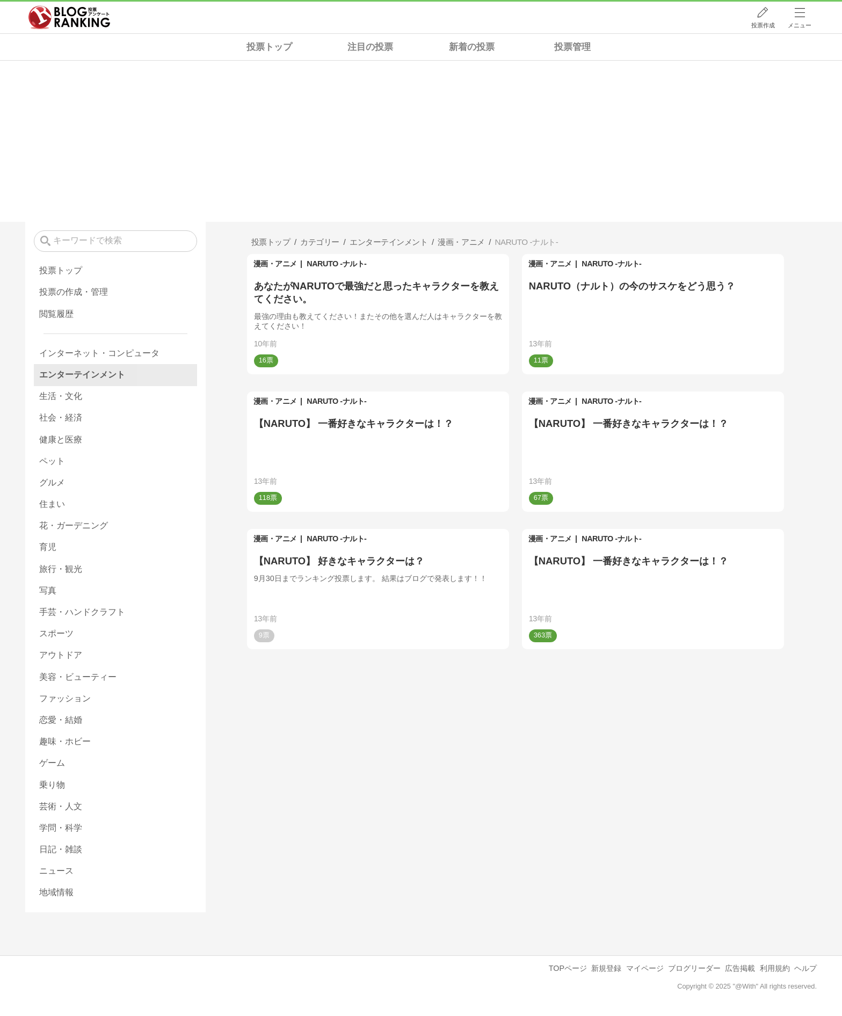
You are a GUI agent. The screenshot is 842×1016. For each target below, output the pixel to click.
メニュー (799, 25)
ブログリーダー (694, 968)
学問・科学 (60, 827)
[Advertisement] (421, 141)
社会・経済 (60, 417)
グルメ (52, 482)
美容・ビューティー (78, 676)
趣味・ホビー (65, 741)
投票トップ (269, 47)
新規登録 (606, 968)
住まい (52, 504)
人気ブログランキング (69, 18)
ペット (52, 461)
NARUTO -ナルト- (336, 263)
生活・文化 (60, 396)
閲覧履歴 (56, 313)
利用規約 (775, 968)
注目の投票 (370, 47)
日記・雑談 (60, 849)
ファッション (65, 698)
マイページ (645, 968)
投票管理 (572, 47)
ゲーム (52, 762)
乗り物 (52, 784)
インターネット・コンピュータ (99, 353)
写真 (47, 590)
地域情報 (56, 892)
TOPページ (568, 968)
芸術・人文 (60, 806)
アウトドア (60, 654)
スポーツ (56, 633)
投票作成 (763, 25)
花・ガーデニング (73, 525)
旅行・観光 (60, 569)
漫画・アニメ (275, 263)
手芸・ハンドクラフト (82, 611)
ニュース (56, 870)
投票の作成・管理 (73, 291)
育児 (47, 546)
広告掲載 (740, 968)
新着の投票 (472, 47)
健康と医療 (60, 439)
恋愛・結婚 (60, 719)
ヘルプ (805, 968)
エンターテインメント (82, 374)
